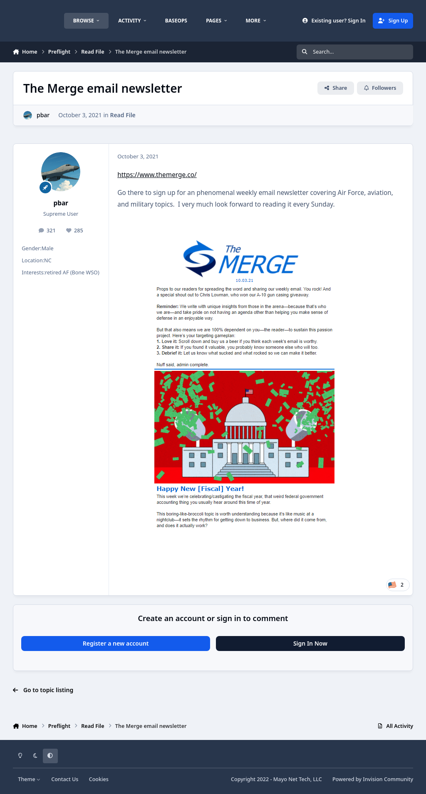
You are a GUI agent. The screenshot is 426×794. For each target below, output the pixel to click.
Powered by (372, 779)
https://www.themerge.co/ (157, 174)
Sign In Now (310, 643)
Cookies (99, 779)
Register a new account (116, 643)
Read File (122, 115)
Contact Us (64, 779)
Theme (29, 779)
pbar (43, 115)
